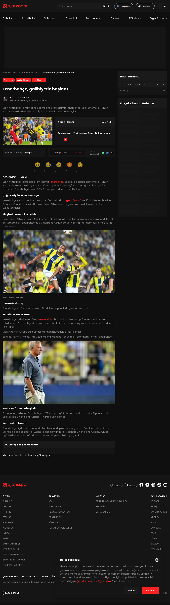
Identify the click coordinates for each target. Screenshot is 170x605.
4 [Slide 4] (94, 141)
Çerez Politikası (10, 578)
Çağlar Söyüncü (23, 82)
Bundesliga (9, 525)
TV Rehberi (135, 20)
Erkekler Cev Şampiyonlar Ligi (111, 503)
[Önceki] (60, 141)
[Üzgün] (59, 169)
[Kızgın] (69, 169)
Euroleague (55, 509)
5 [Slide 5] (104, 141)
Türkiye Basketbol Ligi (60, 530)
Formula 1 (71, 20)
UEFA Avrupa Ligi (11, 551)
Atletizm (155, 519)
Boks (153, 525)
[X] (112, 155)
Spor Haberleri (10, 74)
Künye (45, 578)
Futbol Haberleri (29, 74)
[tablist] (142, 86)
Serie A (6, 541)
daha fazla (106, 124)
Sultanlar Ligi (103, 514)
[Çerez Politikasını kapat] (157, 560)
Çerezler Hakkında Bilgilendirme (94, 581)
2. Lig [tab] (137, 86)
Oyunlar (115, 20)
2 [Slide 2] (75, 141)
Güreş (154, 509)
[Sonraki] (109, 141)
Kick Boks (156, 530)
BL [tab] (164, 86)
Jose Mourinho (39, 82)
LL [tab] (151, 86)
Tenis (153, 535)
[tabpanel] (142, 93)
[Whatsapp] (103, 155)
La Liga (6, 535)
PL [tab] (145, 86)
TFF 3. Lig (7, 519)
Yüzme (154, 541)
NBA (51, 503)
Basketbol (28, 20)
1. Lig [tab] (129, 86)
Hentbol (155, 503)
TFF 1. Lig (7, 509)
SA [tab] (157, 86)
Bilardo (155, 546)
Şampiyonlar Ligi (11, 546)
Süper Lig (7, 503)
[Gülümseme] (38, 169)
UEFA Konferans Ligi (13, 556)
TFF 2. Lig (7, 514)
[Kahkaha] (48, 169)
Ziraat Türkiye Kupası (14, 562)
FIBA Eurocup (55, 519)
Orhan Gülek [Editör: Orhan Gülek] (23, 99)
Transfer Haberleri (13, 567)
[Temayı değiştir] (162, 7)
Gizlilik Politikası (30, 578)
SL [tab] (121, 86)
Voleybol (50, 20)
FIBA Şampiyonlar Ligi (59, 514)
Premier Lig (8, 530)
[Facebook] (107, 155)
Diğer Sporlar (158, 20)
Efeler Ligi (101, 509)
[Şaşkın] (80, 169)
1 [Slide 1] (65, 141)
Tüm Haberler (93, 20)
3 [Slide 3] (85, 141)
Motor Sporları (159, 514)
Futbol (7, 20)
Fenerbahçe (8, 82)
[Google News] (67, 155)
